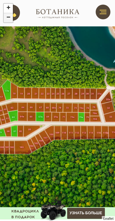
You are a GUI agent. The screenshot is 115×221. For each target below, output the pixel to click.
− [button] (8, 17)
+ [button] (8, 8)
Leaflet (108, 218)
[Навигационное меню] (103, 12)
